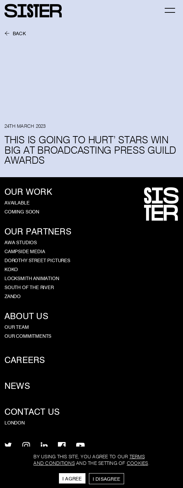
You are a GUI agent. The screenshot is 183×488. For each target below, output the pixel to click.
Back (19, 33)
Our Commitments (27, 336)
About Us (26, 316)
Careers (24, 360)
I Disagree (107, 479)
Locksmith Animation (31, 278)
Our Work (28, 192)
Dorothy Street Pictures (37, 260)
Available (16, 202)
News (17, 386)
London (14, 422)
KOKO (11, 269)
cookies (137, 463)
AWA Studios (20, 242)
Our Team (16, 327)
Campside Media (24, 251)
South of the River (29, 287)
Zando (12, 296)
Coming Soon (21, 211)
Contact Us (32, 412)
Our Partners (37, 231)
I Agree (72, 478)
